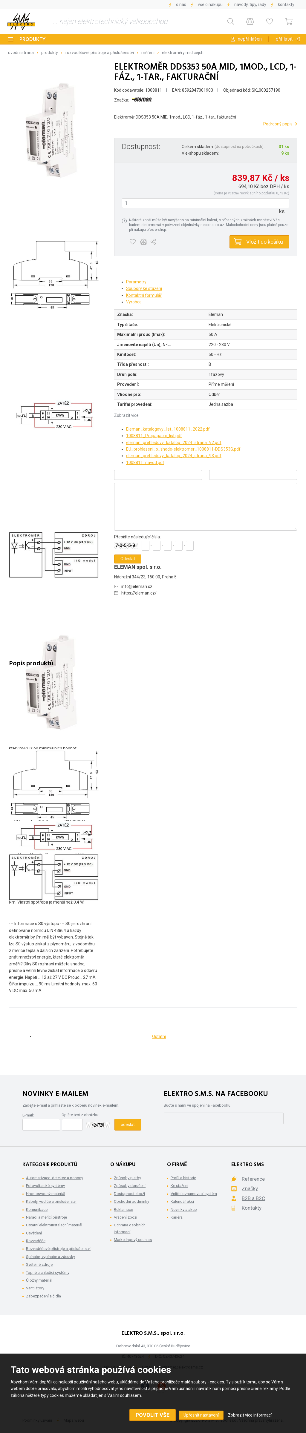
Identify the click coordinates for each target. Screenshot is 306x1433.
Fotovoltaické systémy (45, 1185)
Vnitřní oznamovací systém (194, 1193)
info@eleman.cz (136, 586)
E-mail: (28, 1115)
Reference (253, 1179)
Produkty (32, 39)
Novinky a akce (184, 1209)
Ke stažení (179, 1185)
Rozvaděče (35, 1241)
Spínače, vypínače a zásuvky (50, 1256)
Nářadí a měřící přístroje (46, 1217)
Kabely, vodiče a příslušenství (51, 1201)
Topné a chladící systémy (47, 1272)
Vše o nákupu (210, 4)
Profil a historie (183, 1178)
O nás (181, 4)
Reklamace (123, 1209)
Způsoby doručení (130, 1185)
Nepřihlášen (250, 39)
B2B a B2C (253, 1198)
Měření (147, 52)
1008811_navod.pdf (145, 462)
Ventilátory (35, 1288)
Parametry (136, 281)
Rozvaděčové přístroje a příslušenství (99, 52)
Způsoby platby (127, 1178)
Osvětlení (34, 1233)
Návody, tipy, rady (250, 4)
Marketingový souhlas (133, 1239)
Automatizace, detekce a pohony (54, 1178)
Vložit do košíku (264, 242)
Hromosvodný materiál (45, 1193)
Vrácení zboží (125, 1217)
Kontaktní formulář (144, 295)
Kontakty (286, 4)
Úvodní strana (21, 52)
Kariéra (177, 1217)
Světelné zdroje (39, 1264)
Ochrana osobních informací (130, 1228)
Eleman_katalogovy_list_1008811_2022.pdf (168, 429)
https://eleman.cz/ (139, 593)
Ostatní (159, 1036)
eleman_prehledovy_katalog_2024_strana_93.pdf (173, 455)
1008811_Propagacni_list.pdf (154, 435)
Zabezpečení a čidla (43, 1296)
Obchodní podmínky (131, 1201)
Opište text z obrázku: (80, 1115)
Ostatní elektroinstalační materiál (54, 1225)
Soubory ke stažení (144, 288)
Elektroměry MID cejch (183, 52)
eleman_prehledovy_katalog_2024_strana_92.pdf (173, 442)
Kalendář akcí (182, 1201)
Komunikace (37, 1209)
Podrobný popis (278, 124)
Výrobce (134, 301)
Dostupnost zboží (129, 1193)
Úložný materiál (39, 1280)
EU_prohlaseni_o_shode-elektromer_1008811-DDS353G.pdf (183, 449)
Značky (250, 1188)
